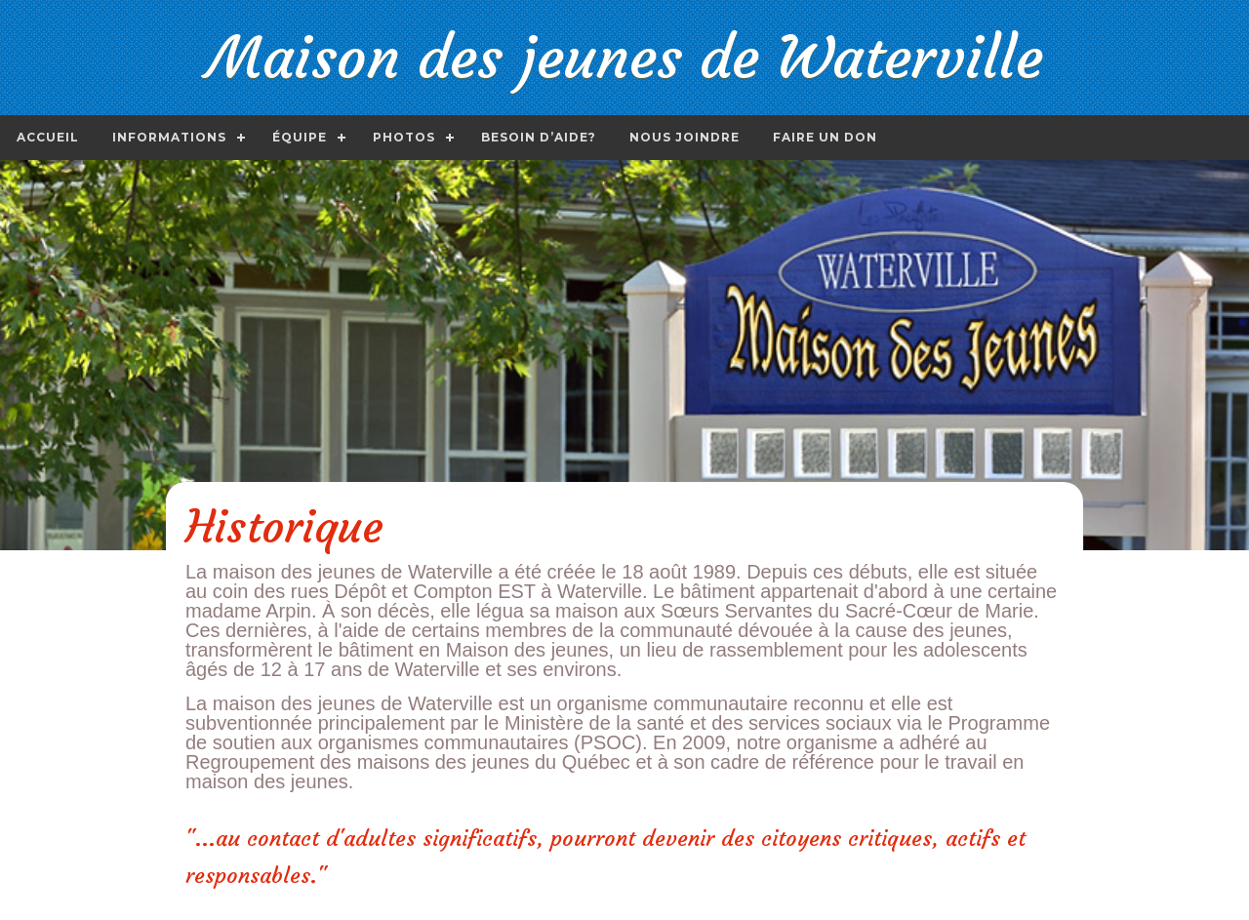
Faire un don (825, 137)
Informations (169, 137)
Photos (404, 137)
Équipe (299, 137)
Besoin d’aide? (538, 137)
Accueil (48, 137)
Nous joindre (684, 137)
